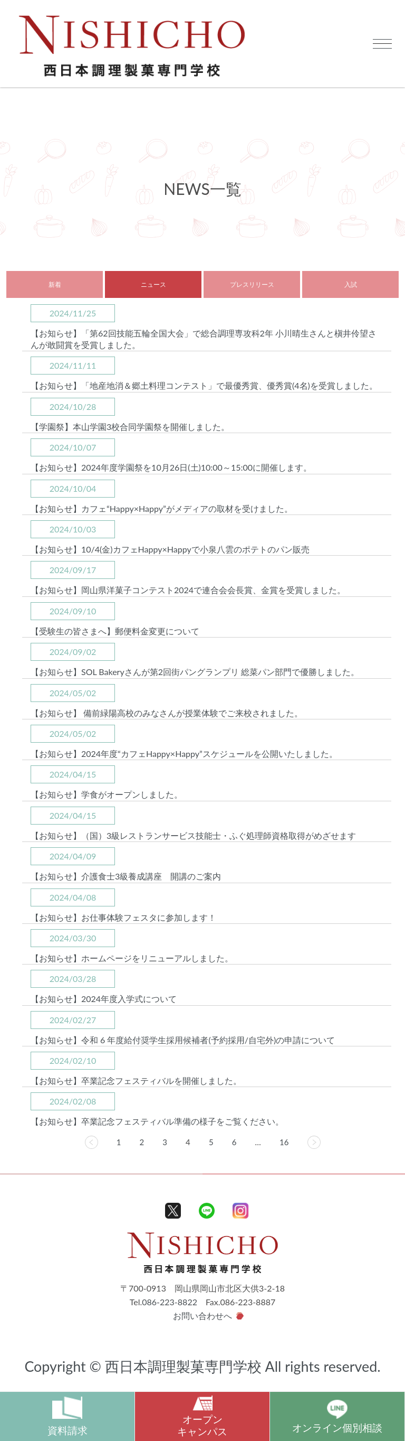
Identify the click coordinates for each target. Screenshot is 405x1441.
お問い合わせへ (202, 1316)
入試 (350, 284)
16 (283, 1142)
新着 (55, 284)
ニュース (153, 284)
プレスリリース (252, 284)
